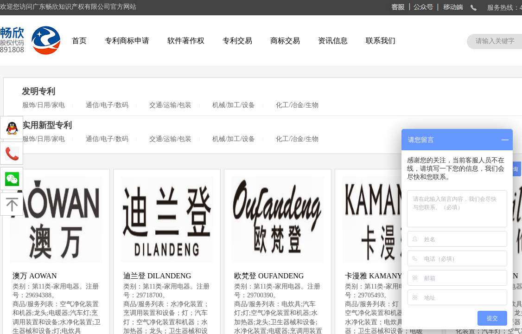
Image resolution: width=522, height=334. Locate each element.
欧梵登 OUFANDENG (269, 276)
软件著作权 (185, 41)
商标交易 (285, 41)
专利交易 (237, 41)
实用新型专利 (47, 125)
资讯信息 (333, 41)
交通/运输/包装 (170, 105)
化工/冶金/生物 (297, 105)
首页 (79, 41)
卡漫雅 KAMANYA (376, 276)
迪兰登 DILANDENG (157, 276)
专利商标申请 (127, 41)
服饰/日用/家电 (43, 105)
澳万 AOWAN (35, 276)
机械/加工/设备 (233, 105)
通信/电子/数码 (107, 105)
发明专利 (38, 91)
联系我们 (380, 41)
